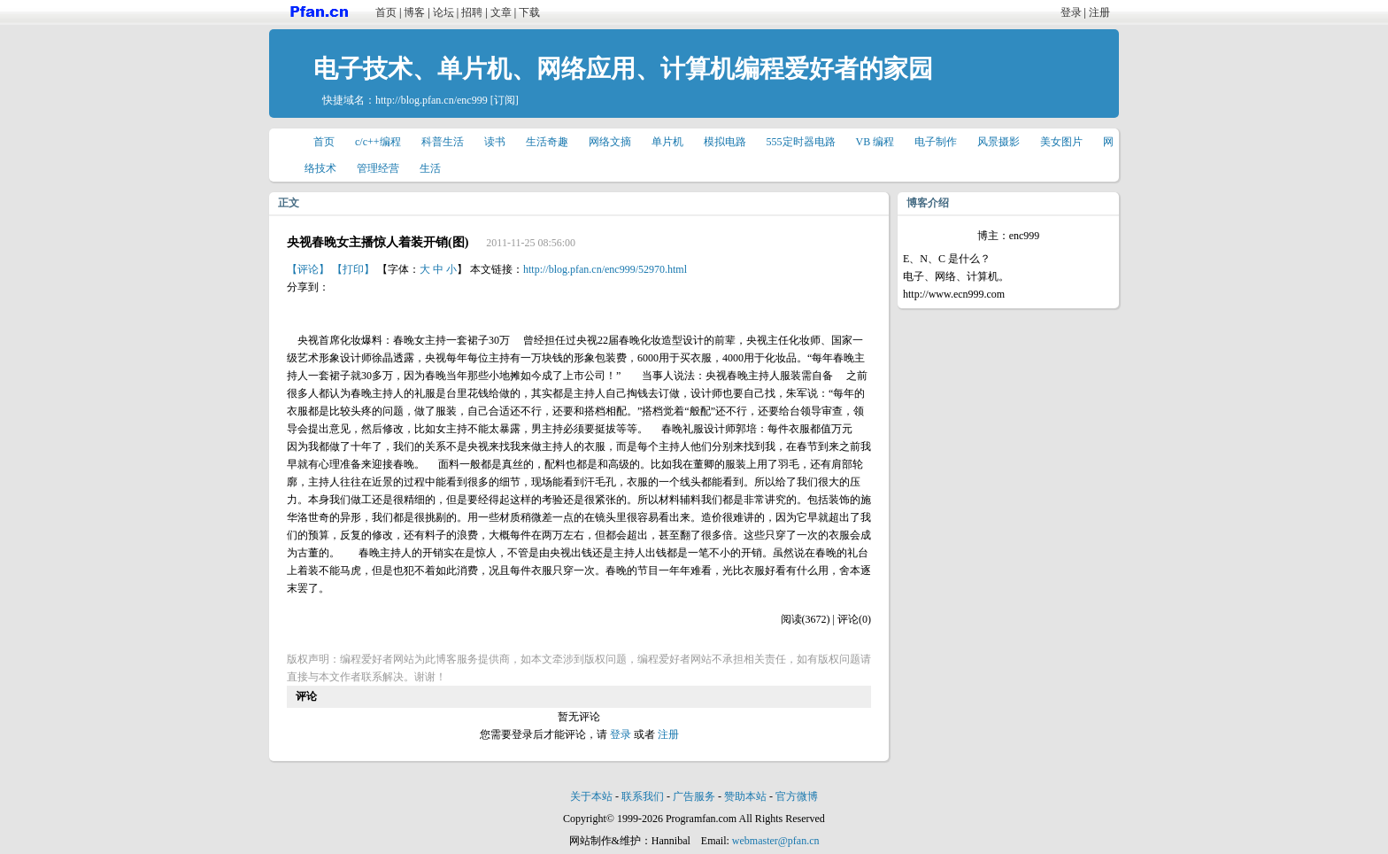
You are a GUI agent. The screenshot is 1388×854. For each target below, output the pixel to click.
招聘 (471, 12)
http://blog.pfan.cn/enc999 (431, 100)
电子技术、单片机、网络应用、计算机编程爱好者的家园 (623, 68)
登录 (1071, 12)
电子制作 (935, 142)
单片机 (667, 142)
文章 (501, 12)
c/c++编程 (378, 142)
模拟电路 (725, 142)
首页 (386, 12)
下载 (529, 12)
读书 (494, 142)
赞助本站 (745, 796)
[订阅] (504, 100)
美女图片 (1061, 142)
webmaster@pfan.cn (776, 841)
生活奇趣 (547, 142)
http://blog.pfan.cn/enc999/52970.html (605, 269)
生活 (430, 168)
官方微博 (796, 796)
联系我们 (642, 796)
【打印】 (353, 269)
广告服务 (694, 796)
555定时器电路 (801, 142)
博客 (414, 12)
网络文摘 (610, 142)
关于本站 (591, 796)
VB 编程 (875, 142)
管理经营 (378, 168)
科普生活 (442, 142)
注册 (1099, 12)
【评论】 (308, 269)
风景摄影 (998, 142)
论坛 (443, 12)
